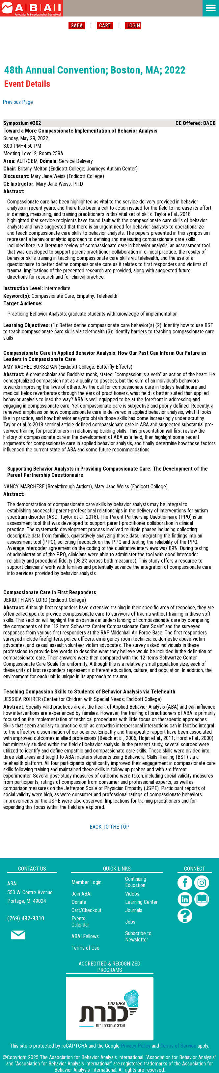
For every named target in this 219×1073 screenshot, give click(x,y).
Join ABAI (81, 894)
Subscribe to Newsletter (138, 936)
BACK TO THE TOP (109, 827)
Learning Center (141, 902)
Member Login (86, 882)
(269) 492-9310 (25, 918)
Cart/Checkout (86, 910)
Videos (132, 894)
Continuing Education (135, 882)
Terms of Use (85, 948)
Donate (78, 902)
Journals (133, 910)
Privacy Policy (136, 1046)
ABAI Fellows (85, 936)
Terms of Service (178, 1046)
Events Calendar (80, 921)
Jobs (130, 922)
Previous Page (18, 102)
